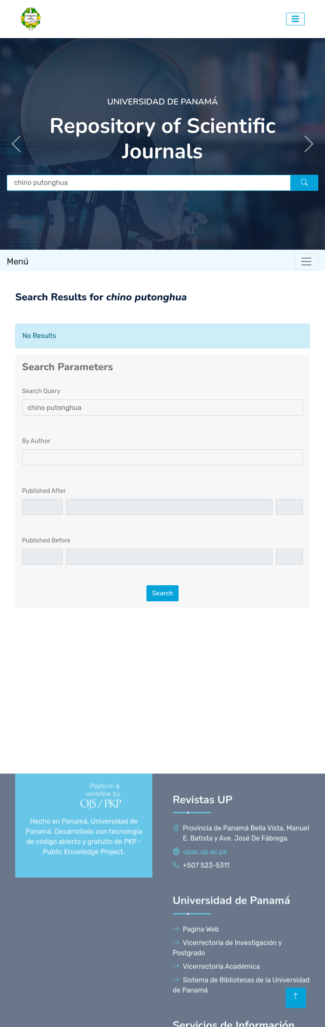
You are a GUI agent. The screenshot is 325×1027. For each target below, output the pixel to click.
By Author (36, 441)
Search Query (41, 391)
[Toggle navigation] (306, 261)
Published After (44, 491)
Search (162, 593)
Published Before (46, 540)
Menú (17, 261)
